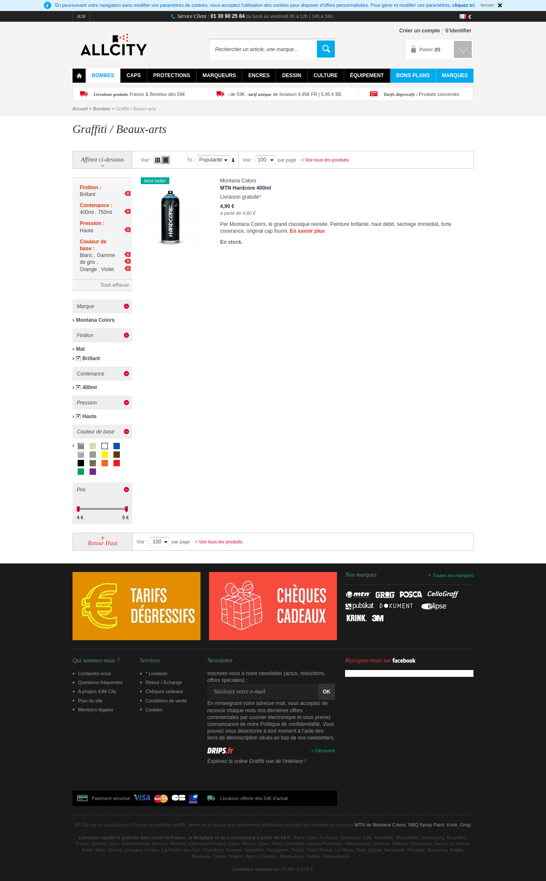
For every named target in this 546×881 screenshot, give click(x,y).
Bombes (101, 108)
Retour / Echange (163, 682)
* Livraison (156, 673)
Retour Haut (103, 543)
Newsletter (220, 661)
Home (79, 76)
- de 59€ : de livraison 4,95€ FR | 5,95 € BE (284, 94)
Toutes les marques (453, 575)
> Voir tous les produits (325, 159)
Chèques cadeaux (164, 691)
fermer (487, 5)
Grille (158, 160)
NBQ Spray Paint (426, 824)
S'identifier (458, 31)
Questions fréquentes (100, 682)
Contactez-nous (94, 673)
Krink (452, 824)
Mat (80, 349)
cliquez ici (463, 5)
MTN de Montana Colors (380, 824)
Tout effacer (114, 285)
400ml (89, 387)
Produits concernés (421, 94)
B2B (81, 16)
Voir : (248, 159)
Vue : (146, 159)
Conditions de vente (166, 700)
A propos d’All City (97, 691)
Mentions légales (95, 709)
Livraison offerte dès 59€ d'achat (254, 798)
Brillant (91, 358)
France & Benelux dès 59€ (139, 94)
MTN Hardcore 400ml (245, 188)
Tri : (191, 159)
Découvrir (325, 750)
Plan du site (90, 700)
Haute (89, 416)
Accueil (80, 108)
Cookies (154, 709)
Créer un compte (419, 31)
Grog (465, 824)
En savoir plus (307, 231)
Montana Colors (95, 320)
